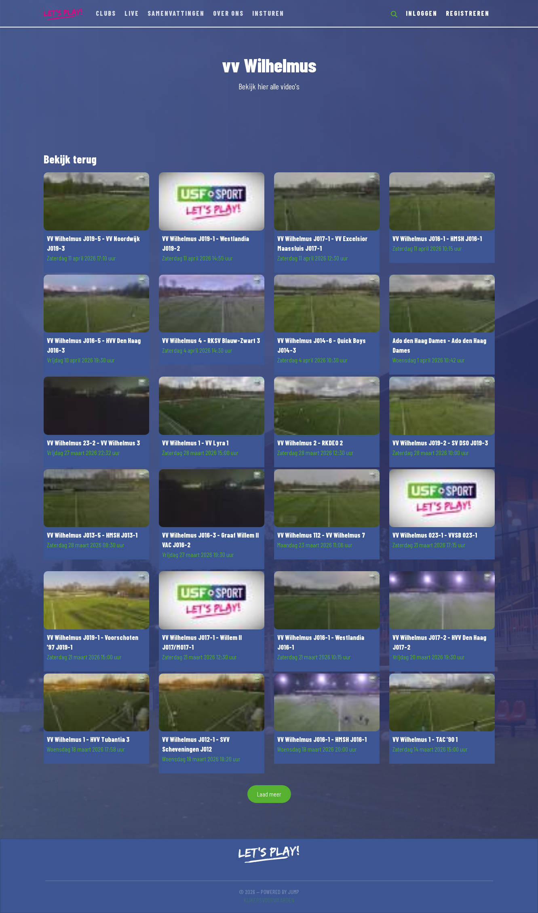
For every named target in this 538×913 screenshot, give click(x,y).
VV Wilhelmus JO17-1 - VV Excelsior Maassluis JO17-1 (322, 243)
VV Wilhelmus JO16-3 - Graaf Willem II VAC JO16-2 (210, 540)
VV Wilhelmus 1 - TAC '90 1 (425, 739)
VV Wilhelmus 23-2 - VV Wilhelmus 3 (93, 443)
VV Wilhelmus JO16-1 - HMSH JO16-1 (437, 238)
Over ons (228, 13)
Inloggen (421, 13)
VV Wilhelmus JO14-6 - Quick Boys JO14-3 (321, 345)
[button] (96, 222)
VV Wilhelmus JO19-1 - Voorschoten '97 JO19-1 (92, 642)
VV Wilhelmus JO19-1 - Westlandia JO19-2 (205, 243)
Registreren (467, 13)
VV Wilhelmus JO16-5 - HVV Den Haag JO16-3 (94, 345)
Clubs (106, 13)
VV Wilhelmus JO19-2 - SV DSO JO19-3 (440, 443)
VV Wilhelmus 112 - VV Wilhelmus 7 (321, 535)
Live (131, 13)
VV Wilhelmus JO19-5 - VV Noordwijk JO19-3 (93, 243)
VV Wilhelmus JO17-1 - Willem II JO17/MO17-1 (202, 642)
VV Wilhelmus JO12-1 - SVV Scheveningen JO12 (196, 744)
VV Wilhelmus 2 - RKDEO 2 (310, 443)
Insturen (268, 13)
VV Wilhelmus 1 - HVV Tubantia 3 (88, 739)
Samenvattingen (176, 13)
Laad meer (269, 794)
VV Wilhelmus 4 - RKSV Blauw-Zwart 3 (211, 340)
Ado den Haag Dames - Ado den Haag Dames (439, 345)
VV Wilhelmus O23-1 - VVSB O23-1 (434, 535)
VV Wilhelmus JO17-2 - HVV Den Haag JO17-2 (439, 642)
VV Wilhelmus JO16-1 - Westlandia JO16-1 (320, 642)
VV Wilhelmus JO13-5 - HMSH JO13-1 (92, 535)
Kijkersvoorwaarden (269, 900)
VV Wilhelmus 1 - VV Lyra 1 (195, 443)
